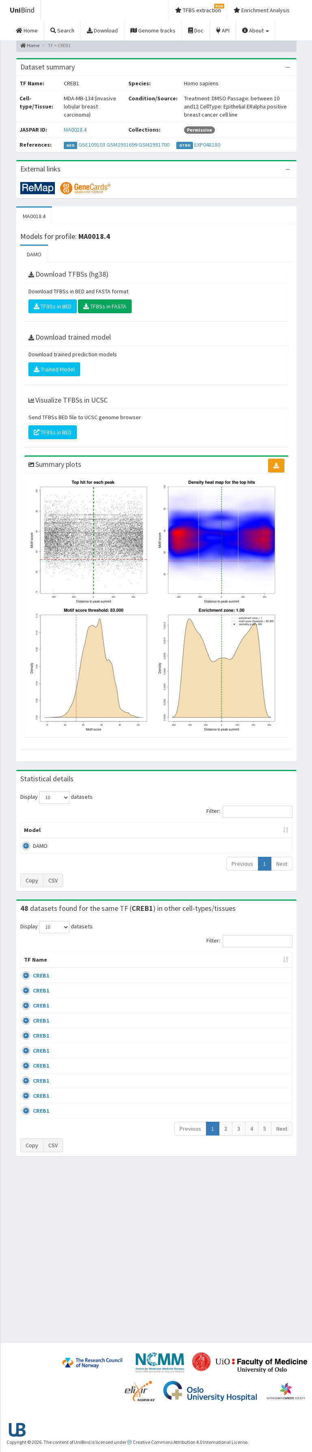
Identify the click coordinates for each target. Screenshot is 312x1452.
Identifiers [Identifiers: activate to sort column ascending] (264, 984)
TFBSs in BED (53, 306)
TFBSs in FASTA (104, 306)
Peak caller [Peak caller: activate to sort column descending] (64, 842)
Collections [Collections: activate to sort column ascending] (182, 984)
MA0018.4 (75, 129)
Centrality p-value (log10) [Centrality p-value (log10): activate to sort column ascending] (261, 838)
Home (29, 45)
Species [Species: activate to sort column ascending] (223, 984)
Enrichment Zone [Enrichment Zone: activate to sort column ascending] (137, 842)
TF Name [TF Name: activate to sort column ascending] (31, 980)
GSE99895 (262, 1172)
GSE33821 (262, 999)
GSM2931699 (121, 144)
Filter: (249, 812)
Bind (22, 10)
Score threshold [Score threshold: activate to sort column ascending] (216, 842)
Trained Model (54, 369)
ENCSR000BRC (267, 1109)
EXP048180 (207, 144)
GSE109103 (91, 144)
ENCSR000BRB (267, 1086)
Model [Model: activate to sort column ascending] (32, 846)
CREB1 (41, 999)
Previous (242, 880)
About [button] (255, 30)
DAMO (34, 254)
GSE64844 (262, 1132)
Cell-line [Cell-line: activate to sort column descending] (67, 984)
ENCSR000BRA (267, 1062)
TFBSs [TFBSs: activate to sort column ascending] (179, 846)
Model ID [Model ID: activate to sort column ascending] (97, 842)
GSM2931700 (154, 144)
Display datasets (56, 797)
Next (281, 880)
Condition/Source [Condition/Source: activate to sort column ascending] (124, 984)
